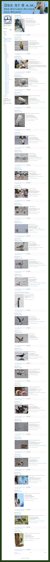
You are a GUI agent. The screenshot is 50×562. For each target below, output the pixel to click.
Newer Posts (16, 552)
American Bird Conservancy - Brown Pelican (37, 141)
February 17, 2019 (18, 222)
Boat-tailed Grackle (18, 54)
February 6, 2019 (18, 438)
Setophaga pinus (22, 510)
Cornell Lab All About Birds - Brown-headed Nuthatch (33, 538)
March (5, 62)
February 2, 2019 (18, 513)
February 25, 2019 (18, 76)
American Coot (17, 417)
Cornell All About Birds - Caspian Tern (36, 194)
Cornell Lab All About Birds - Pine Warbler (32, 498)
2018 (4, 95)
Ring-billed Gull (19, 254)
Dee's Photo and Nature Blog (6, 99)
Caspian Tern (19, 201)
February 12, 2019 (18, 332)
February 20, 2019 (18, 169)
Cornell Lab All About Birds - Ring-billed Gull (37, 247)
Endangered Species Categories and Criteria (34, 284)
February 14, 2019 (18, 275)
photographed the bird (33, 65)
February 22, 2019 (18, 134)
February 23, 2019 (18, 111)
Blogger (28, 558)
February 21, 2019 (18, 151)
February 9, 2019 (18, 385)
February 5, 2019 (18, 456)
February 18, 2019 (18, 204)
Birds (16, 90)
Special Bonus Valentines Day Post (21, 292)
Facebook (5, 35)
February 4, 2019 (18, 473)
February (6, 63)
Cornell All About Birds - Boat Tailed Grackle (37, 46)
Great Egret (19, 90)
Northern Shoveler (19, 470)
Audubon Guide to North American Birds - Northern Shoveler (39, 463)
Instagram (5, 34)
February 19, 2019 (18, 187)
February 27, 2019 (18, 39)
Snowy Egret (21, 90)
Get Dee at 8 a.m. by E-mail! (7, 40)
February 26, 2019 (18, 58)
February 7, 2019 (18, 420)
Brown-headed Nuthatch (20, 550)
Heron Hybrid (33, 68)
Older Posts (45, 552)
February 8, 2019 (18, 403)
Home (30, 552)
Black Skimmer (19, 346)
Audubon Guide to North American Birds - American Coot (39, 410)
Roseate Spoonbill (19, 399)
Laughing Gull (19, 272)
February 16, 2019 (18, 240)
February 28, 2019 (18, 17)
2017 (4, 96)
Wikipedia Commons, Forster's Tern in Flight (37, 176)
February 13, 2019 (18, 314)
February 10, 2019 (18, 367)
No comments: (23, 53)
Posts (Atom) (19, 553)
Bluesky (5, 33)
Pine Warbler (19, 510)
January (6, 94)
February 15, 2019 (18, 258)
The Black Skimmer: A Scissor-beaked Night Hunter (38, 321)
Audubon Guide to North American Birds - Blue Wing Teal (39, 445)
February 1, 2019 (18, 531)
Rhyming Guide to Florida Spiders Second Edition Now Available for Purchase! (8, 39)
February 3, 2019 (18, 491)
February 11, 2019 (18, 349)
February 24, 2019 (18, 94)
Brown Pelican (19, 148)
